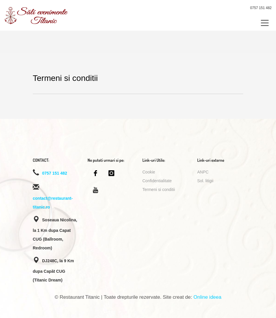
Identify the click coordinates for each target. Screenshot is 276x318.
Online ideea (207, 297)
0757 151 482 (261, 8)
